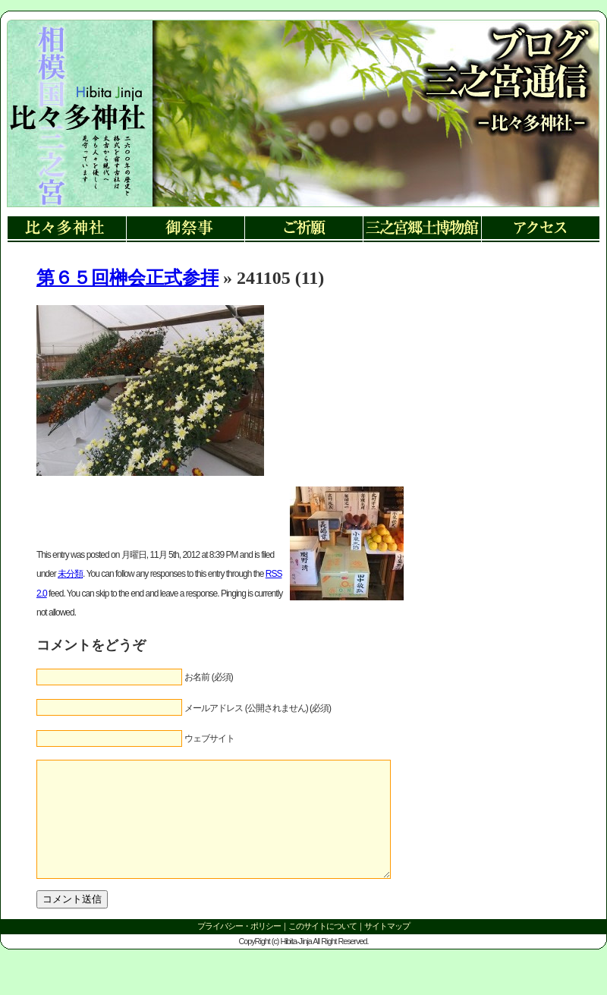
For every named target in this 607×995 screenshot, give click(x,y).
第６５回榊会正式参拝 (127, 278)
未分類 (70, 573)
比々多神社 (67, 229)
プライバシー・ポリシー (239, 948)
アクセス (540, 229)
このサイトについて (322, 948)
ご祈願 (303, 229)
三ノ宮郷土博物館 (422, 229)
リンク (77, 129)
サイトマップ (387, 948)
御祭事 (185, 229)
